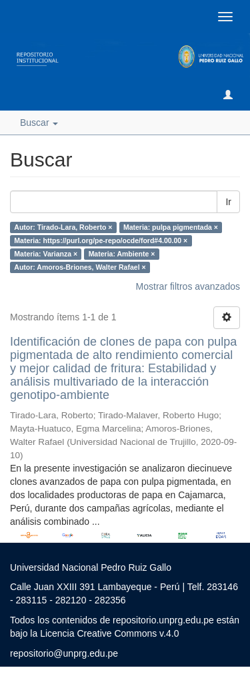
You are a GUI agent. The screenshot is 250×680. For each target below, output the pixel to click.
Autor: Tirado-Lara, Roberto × (63, 227)
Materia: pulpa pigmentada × (170, 227)
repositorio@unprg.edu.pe (64, 653)
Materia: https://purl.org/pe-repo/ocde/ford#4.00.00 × (100, 240)
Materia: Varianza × (45, 254)
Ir (228, 201)
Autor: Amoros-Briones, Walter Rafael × (79, 267)
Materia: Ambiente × (122, 254)
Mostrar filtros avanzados (188, 286)
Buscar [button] (39, 122)
